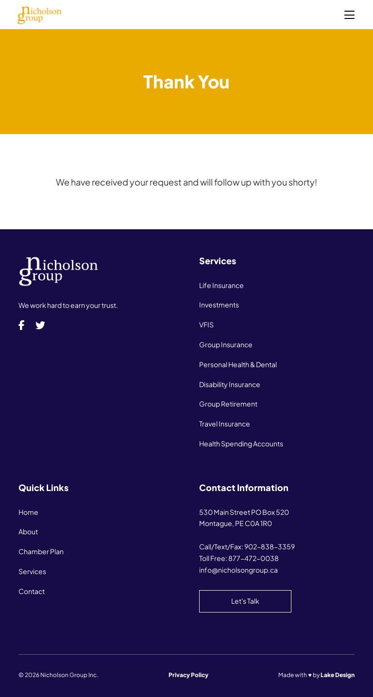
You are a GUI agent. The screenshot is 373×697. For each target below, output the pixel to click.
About (28, 531)
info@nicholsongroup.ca (238, 569)
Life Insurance (221, 285)
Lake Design (338, 675)
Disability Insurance (229, 384)
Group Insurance (226, 344)
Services (32, 571)
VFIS (206, 324)
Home (28, 512)
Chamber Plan (41, 551)
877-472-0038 (253, 558)
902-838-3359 (269, 546)
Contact (31, 591)
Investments (219, 304)
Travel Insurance (224, 423)
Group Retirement (228, 403)
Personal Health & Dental (238, 364)
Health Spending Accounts (241, 443)
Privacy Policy (188, 675)
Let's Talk (245, 600)
